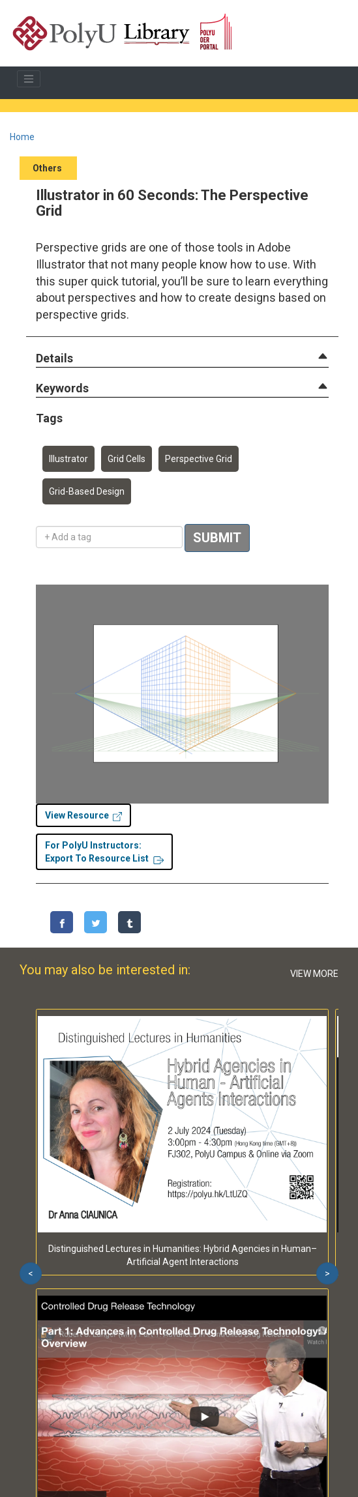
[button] (54, 359)
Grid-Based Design (87, 491)
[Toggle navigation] (28, 78)
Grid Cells (126, 459)
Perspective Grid (198, 459)
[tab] (182, 358)
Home (22, 137)
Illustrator (68, 459)
